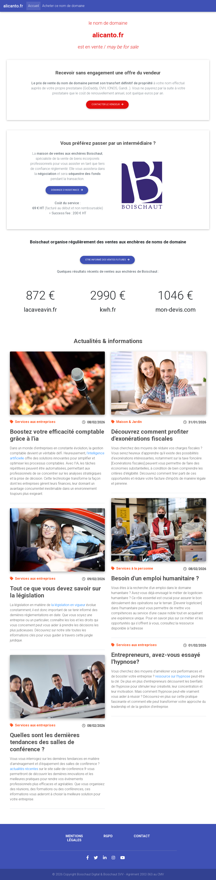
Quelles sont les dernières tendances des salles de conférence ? (45, 742)
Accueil (34, 5)
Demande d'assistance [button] (67, 190)
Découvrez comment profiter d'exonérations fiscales (149, 435)
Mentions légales (74, 838)
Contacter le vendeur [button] (107, 104)
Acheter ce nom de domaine (63, 6)
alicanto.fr (108, 35)
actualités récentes (24, 769)
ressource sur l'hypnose (172, 676)
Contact (142, 836)
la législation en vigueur (68, 605)
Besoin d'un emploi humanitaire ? (155, 578)
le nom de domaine (108, 23)
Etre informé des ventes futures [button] (107, 259)
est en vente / (108, 47)
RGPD (108, 836)
